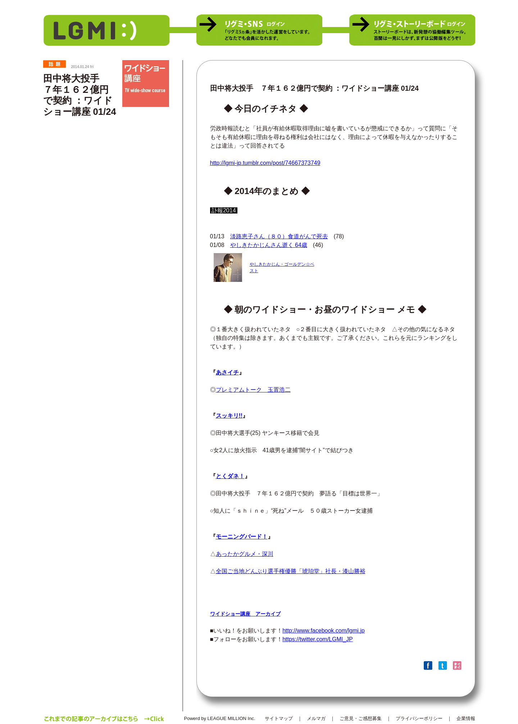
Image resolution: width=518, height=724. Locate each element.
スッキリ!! (229, 416)
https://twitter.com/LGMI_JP (317, 639)
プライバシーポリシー (419, 718)
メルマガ (316, 718)
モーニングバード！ (242, 537)
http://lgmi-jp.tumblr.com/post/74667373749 (265, 163)
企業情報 (465, 718)
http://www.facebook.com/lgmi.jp (323, 631)
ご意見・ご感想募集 (361, 718)
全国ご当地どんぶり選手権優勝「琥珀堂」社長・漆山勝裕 (290, 571)
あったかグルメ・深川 (244, 554)
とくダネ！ (230, 476)
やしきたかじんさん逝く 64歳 (268, 245)
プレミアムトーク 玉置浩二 (253, 390)
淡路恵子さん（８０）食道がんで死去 (279, 236)
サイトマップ (279, 718)
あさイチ (227, 372)
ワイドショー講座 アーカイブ (245, 614)
